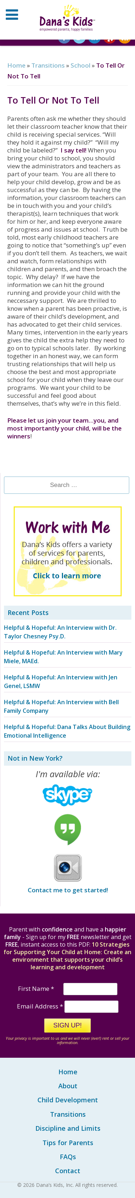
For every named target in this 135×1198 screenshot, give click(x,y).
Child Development (67, 1099)
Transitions (48, 65)
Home (16, 65)
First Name (36, 988)
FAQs (68, 1156)
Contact (67, 1170)
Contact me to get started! (68, 890)
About (67, 1085)
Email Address (40, 1006)
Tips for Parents (67, 1142)
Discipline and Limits (67, 1128)
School (80, 65)
